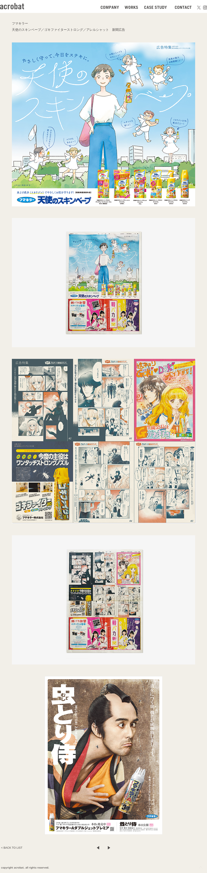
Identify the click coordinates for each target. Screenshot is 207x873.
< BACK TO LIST (11, 847)
